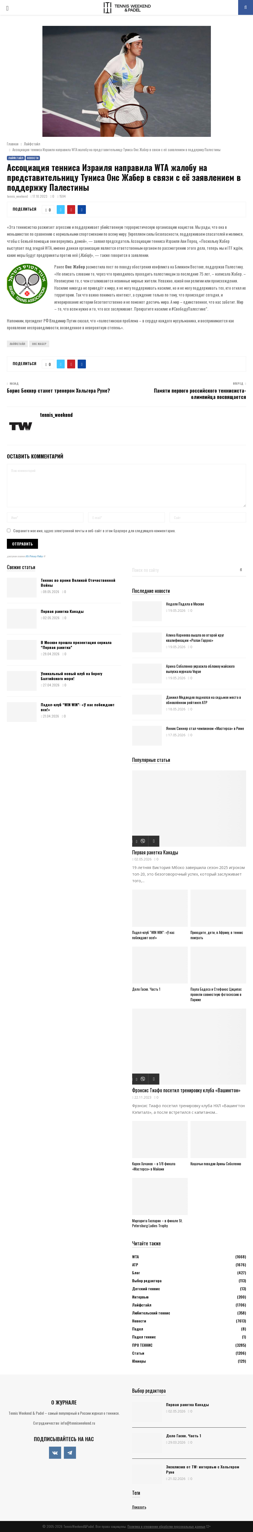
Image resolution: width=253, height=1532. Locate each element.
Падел (137, 1329)
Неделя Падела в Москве (185, 604)
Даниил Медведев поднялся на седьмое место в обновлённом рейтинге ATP (203, 699)
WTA (135, 1256)
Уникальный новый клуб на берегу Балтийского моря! (71, 675)
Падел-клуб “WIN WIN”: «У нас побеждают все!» (78, 707)
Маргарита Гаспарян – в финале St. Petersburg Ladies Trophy (157, 1223)
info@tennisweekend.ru (78, 1423)
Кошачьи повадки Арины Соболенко (217, 1163)
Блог (136, 1272)
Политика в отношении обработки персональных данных (166, 1526)
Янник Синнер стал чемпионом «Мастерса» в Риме (205, 728)
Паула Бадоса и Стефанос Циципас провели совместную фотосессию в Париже (216, 994)
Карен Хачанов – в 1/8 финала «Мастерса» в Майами (153, 1166)
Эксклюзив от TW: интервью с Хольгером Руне (202, 1469)
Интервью (140, 1297)
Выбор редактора (147, 1280)
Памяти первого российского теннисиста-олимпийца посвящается (200, 394)
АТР (135, 1264)
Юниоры (139, 1361)
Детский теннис (146, 1288)
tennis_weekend (17, 196)
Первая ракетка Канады (62, 611)
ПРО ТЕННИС (142, 1345)
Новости (33, 158)
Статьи (138, 1353)
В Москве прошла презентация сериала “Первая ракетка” (76, 644)
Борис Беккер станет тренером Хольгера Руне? (58, 390)
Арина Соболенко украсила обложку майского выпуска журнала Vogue (200, 668)
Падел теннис (144, 1337)
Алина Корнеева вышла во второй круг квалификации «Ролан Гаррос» (195, 637)
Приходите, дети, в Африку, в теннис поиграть (217, 935)
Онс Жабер (39, 344)
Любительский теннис (151, 1313)
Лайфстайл (15, 158)
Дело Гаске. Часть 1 (146, 989)
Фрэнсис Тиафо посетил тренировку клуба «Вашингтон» (186, 1090)
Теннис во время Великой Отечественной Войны (78, 582)
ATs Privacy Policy (34, 556)
